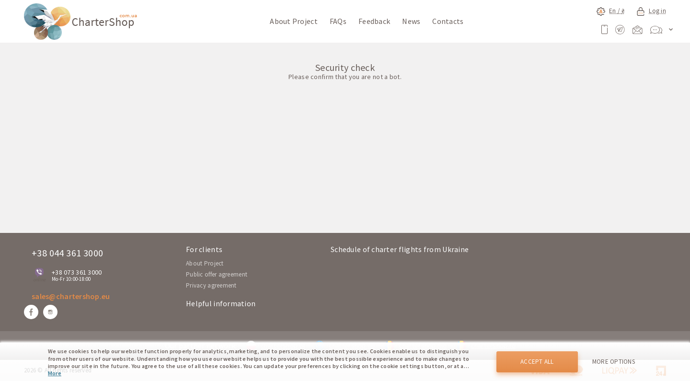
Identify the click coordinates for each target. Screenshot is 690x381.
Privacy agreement (211, 285)
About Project (294, 21)
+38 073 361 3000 (77, 272)
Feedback (374, 21)
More (54, 373)
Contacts (447, 21)
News (411, 21)
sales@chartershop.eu (71, 296)
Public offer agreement (216, 274)
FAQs (338, 21)
